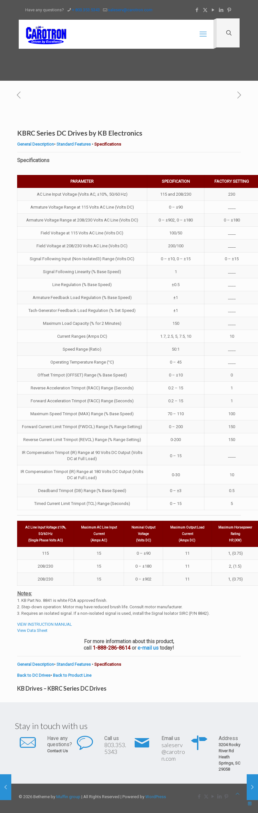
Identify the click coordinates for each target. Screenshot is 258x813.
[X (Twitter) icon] (205, 10)
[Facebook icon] (197, 10)
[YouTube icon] (213, 10)
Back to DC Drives (33, 675)
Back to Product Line (72, 675)
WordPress (155, 796)
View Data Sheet (32, 630)
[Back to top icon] (237, 794)
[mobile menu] (203, 34)
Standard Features (73, 144)
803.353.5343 (115, 748)
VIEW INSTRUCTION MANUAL (44, 624)
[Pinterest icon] (229, 10)
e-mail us (148, 648)
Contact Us (57, 750)
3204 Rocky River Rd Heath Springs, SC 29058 (229, 757)
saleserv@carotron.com (173, 751)
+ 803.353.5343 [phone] (86, 9)
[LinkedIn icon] (221, 10)
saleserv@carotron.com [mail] (130, 9)
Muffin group (68, 796)
